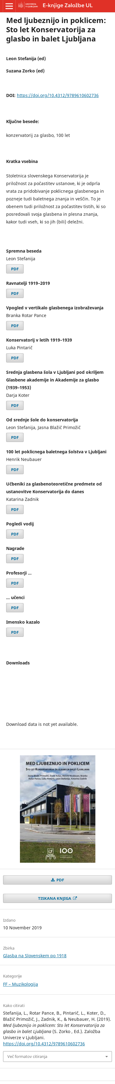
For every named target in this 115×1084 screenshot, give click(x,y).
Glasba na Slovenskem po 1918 (35, 955)
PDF (15, 269)
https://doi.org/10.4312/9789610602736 (58, 95)
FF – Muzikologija (20, 984)
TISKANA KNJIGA (55, 898)
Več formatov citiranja (27, 1056)
